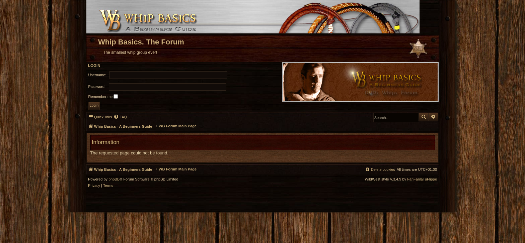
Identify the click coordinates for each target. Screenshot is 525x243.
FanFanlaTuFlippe (422, 179)
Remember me (103, 96)
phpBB (114, 179)
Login (94, 66)
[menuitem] (120, 117)
